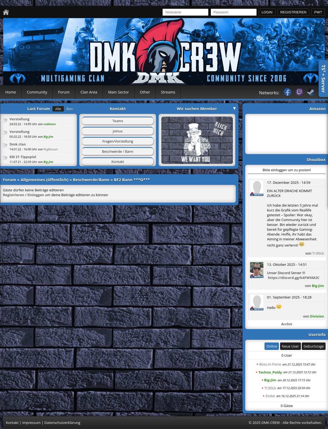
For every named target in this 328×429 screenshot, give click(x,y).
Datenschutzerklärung (62, 422)
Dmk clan (17, 144)
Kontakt (117, 161)
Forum (64, 92)
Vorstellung (19, 119)
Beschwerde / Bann (117, 151)
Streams (168, 92)
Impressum (31, 422)
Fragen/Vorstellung (117, 141)
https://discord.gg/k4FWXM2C (293, 277)
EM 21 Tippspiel (22, 156)
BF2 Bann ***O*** (132, 179)
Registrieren (13, 194)
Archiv (286, 324)
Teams (117, 120)
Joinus (118, 131)
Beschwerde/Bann (91, 179)
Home (10, 92)
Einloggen (35, 194)
